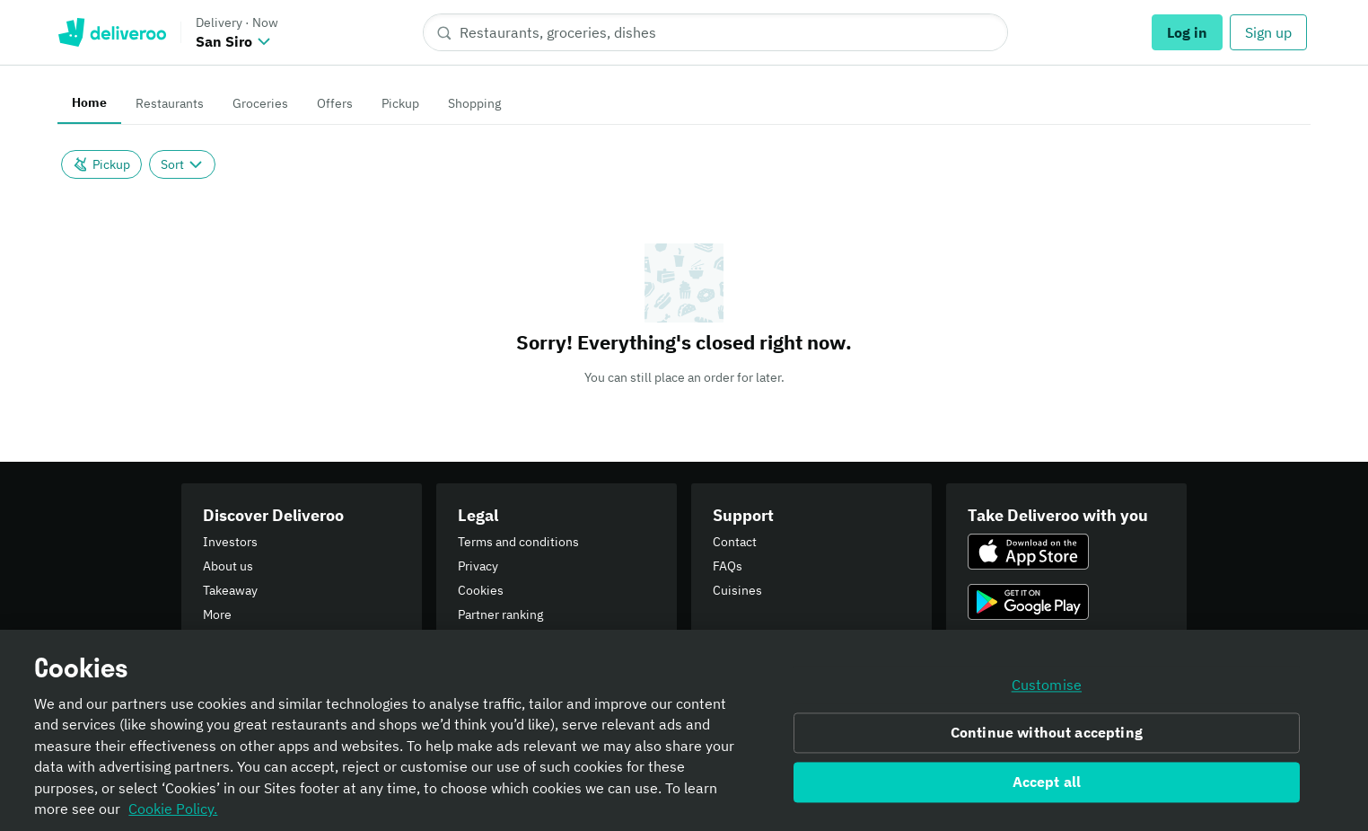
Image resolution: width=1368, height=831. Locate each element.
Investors (230, 542)
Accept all (1047, 789)
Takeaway (230, 590)
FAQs (727, 566)
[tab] (89, 104)
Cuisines (737, 590)
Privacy (478, 566)
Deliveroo (111, 32)
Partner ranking (500, 614)
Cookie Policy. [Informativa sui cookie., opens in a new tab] (172, 816)
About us (228, 566)
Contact (735, 542)
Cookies (481, 590)
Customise (1047, 692)
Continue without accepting (1047, 739)
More (217, 614)
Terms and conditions (518, 542)
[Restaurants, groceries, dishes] (715, 32)
